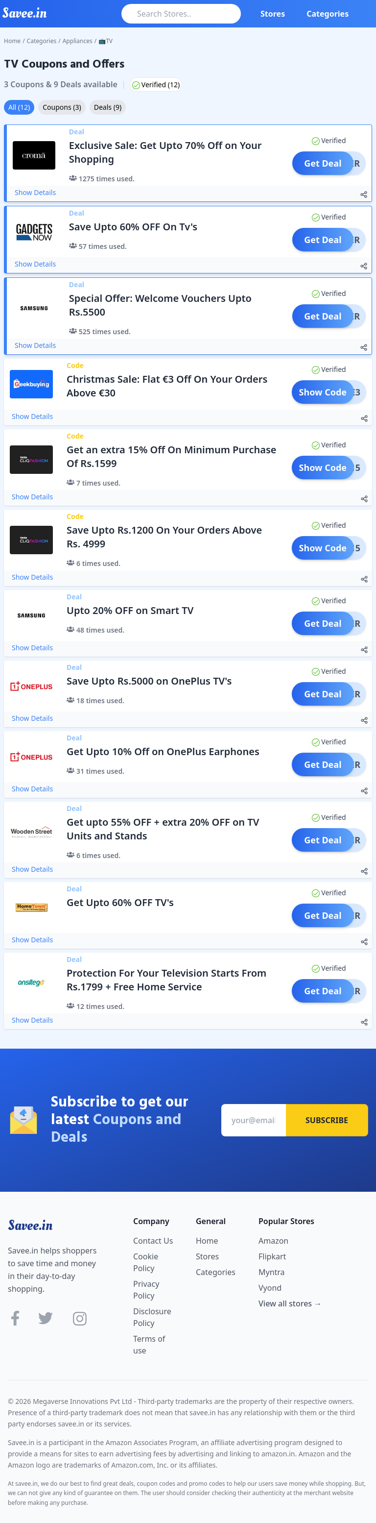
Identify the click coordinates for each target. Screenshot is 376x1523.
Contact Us (153, 1240)
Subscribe (327, 1120)
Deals (107, 107)
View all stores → (290, 1303)
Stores (272, 13)
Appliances (78, 41)
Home (12, 41)
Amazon (273, 1240)
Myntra (271, 1272)
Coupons (62, 107)
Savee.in (30, 1225)
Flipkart (272, 1256)
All (19, 107)
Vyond (270, 1287)
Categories (327, 13)
